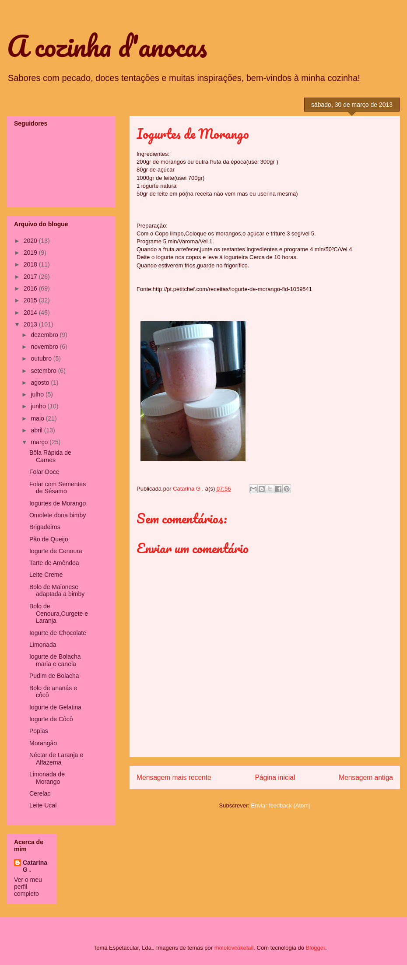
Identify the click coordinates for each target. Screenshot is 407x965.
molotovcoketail (234, 947)
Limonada (42, 644)
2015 (31, 300)
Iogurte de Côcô (51, 719)
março (40, 442)
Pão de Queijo (48, 539)
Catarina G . (35, 866)
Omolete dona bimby (57, 515)
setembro (44, 370)
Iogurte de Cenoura (55, 550)
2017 (31, 276)
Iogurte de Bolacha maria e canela (55, 660)
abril (37, 430)
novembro (45, 346)
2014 (31, 312)
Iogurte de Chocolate (57, 632)
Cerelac (39, 793)
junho (39, 406)
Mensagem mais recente (174, 777)
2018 (31, 264)
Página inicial (275, 777)
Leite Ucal (42, 805)
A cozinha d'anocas (107, 46)
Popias (38, 730)
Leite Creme (46, 574)
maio (38, 418)
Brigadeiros (44, 526)
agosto (41, 382)
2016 (31, 288)
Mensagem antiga (366, 777)
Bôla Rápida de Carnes (50, 456)
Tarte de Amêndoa (54, 562)
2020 (31, 240)
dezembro (45, 334)
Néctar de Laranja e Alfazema (56, 758)
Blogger (315, 947)
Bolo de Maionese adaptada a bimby (56, 590)
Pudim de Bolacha (54, 675)
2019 (31, 252)
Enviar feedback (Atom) (281, 805)
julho (38, 394)
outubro (42, 358)
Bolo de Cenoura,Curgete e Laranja (58, 614)
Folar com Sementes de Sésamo (57, 488)
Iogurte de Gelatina (55, 707)
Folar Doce (44, 471)
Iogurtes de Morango (57, 503)
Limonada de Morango (47, 778)
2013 (31, 324)
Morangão (43, 743)
